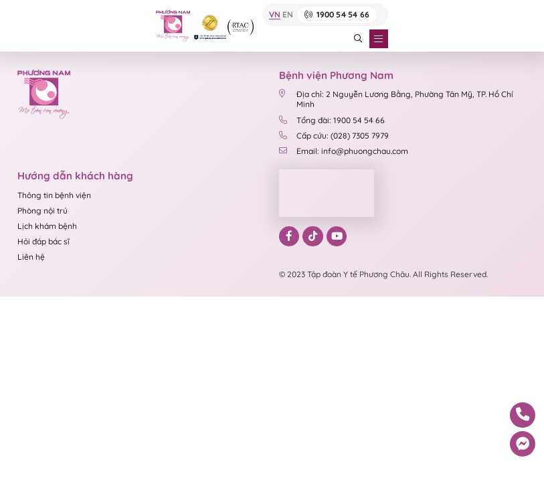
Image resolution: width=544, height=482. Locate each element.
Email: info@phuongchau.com (343, 151)
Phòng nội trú (42, 211)
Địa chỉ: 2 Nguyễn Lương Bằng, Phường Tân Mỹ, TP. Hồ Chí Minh (396, 99)
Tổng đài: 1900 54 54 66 (332, 120)
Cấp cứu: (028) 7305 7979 (334, 136)
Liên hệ (31, 257)
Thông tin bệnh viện (54, 195)
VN (274, 15)
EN (287, 15)
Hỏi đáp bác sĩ (43, 241)
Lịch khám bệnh (47, 226)
